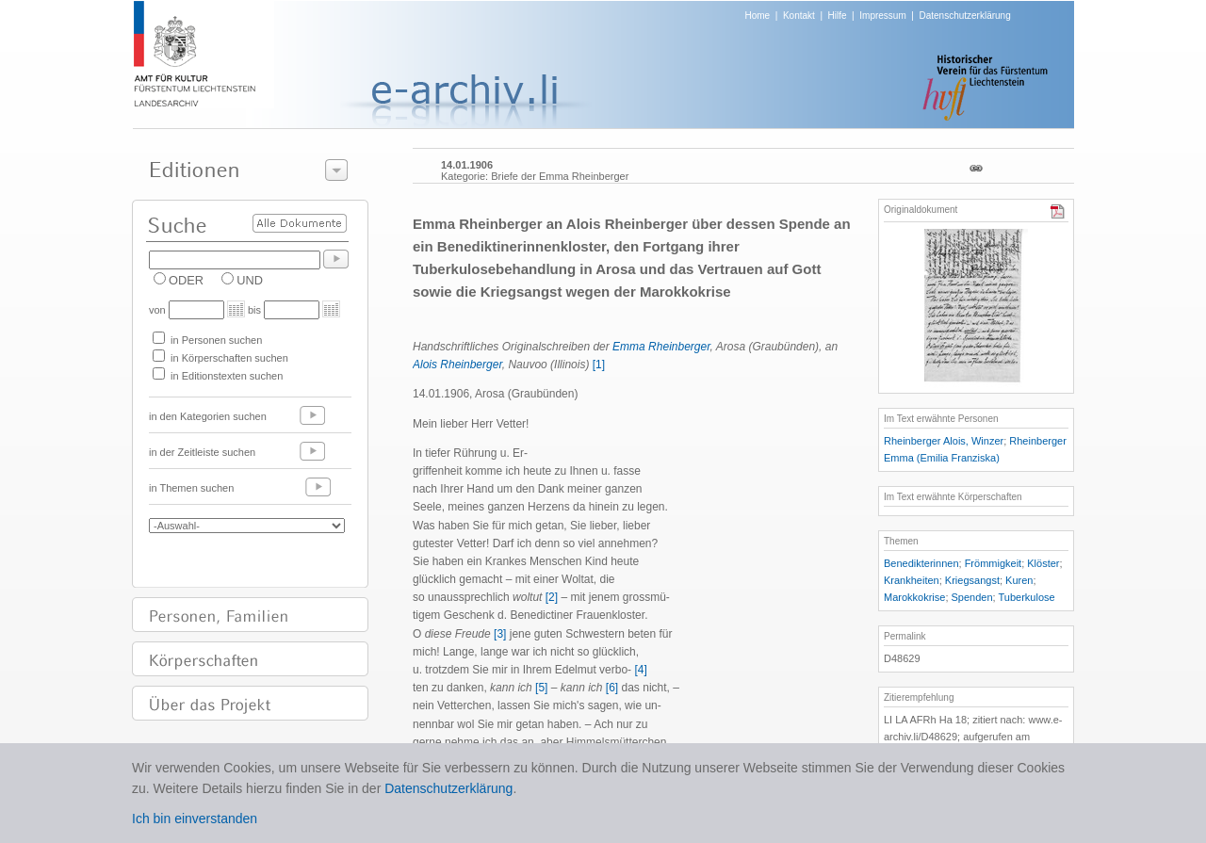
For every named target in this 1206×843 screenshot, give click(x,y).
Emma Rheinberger (660, 346)
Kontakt (799, 15)
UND (249, 280)
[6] (612, 687)
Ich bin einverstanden (194, 818)
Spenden (972, 597)
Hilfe (837, 15)
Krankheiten (911, 580)
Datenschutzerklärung (964, 15)
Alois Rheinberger (457, 364)
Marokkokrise (914, 597)
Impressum (882, 15)
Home (758, 15)
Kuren (1019, 580)
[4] (640, 669)
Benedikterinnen (921, 563)
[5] (541, 687)
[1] (599, 364)
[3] (500, 633)
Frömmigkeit (993, 563)
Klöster (1043, 563)
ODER (186, 280)
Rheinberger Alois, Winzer (943, 440)
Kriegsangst (972, 580)
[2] (552, 597)
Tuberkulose (1027, 597)
